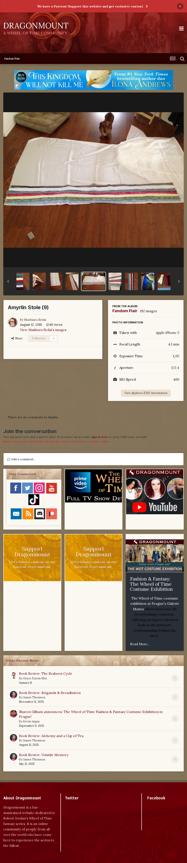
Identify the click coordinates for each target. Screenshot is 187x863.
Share (17, 338)
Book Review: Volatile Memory (44, 755)
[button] (8, 281)
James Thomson (34, 697)
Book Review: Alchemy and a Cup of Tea (51, 736)
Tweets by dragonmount (84, 806)
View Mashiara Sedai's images (43, 330)
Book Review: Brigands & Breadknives (50, 692)
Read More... (140, 644)
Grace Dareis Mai (35, 678)
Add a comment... (21, 459)
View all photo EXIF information (145, 393)
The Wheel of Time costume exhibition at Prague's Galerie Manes (154, 603)
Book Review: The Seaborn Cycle (45, 673)
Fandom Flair (124, 311)
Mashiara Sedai (35, 320)
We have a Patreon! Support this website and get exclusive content (90, 6)
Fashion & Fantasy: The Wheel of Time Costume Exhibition (151, 584)
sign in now (99, 437)
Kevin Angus (31, 721)
